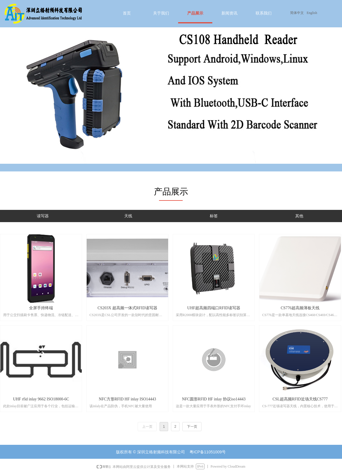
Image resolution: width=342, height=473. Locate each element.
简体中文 (297, 13)
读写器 (43, 216)
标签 (214, 216)
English (312, 13)
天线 (128, 216)
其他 (299, 216)
